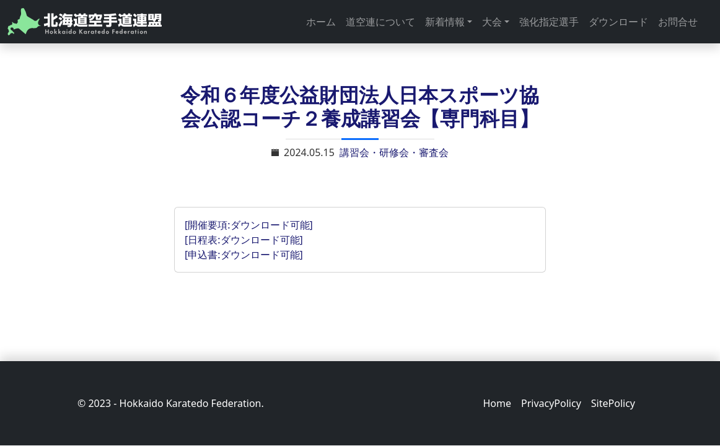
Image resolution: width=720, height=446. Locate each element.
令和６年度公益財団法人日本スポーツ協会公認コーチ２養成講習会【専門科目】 (359, 106)
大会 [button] (492, 21)
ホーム (321, 21)
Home (497, 403)
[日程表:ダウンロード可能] (244, 240)
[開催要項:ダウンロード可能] (249, 225)
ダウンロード (618, 21)
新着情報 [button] (445, 21)
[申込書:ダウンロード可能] (244, 254)
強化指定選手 (549, 21)
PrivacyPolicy (551, 403)
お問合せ (678, 21)
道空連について (380, 21)
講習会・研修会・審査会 (394, 152)
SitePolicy (613, 403)
